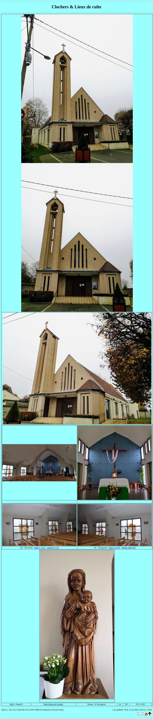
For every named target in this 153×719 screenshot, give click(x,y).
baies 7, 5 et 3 (39, 548)
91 (120, 704)
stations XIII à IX (128, 548)
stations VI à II (53, 548)
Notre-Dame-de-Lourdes (53, 704)
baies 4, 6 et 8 (114, 548)
